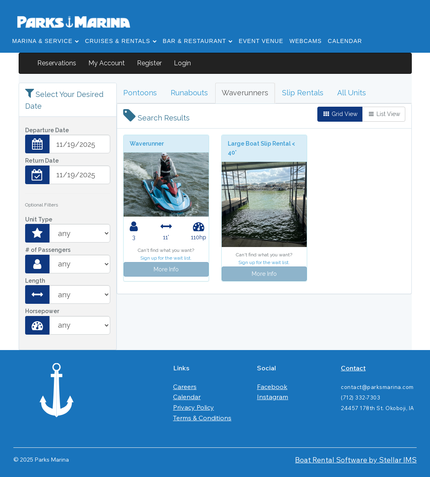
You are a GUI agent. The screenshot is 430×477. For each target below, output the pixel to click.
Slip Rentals (302, 92)
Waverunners (245, 92)
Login (182, 63)
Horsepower (42, 311)
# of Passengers (48, 250)
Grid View (340, 114)
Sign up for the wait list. (166, 258)
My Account (106, 63)
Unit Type (38, 219)
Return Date (42, 160)
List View (384, 114)
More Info (166, 269)
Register (149, 63)
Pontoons (140, 92)
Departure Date (47, 130)
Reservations (56, 63)
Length (35, 280)
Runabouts (189, 92)
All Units (351, 92)
